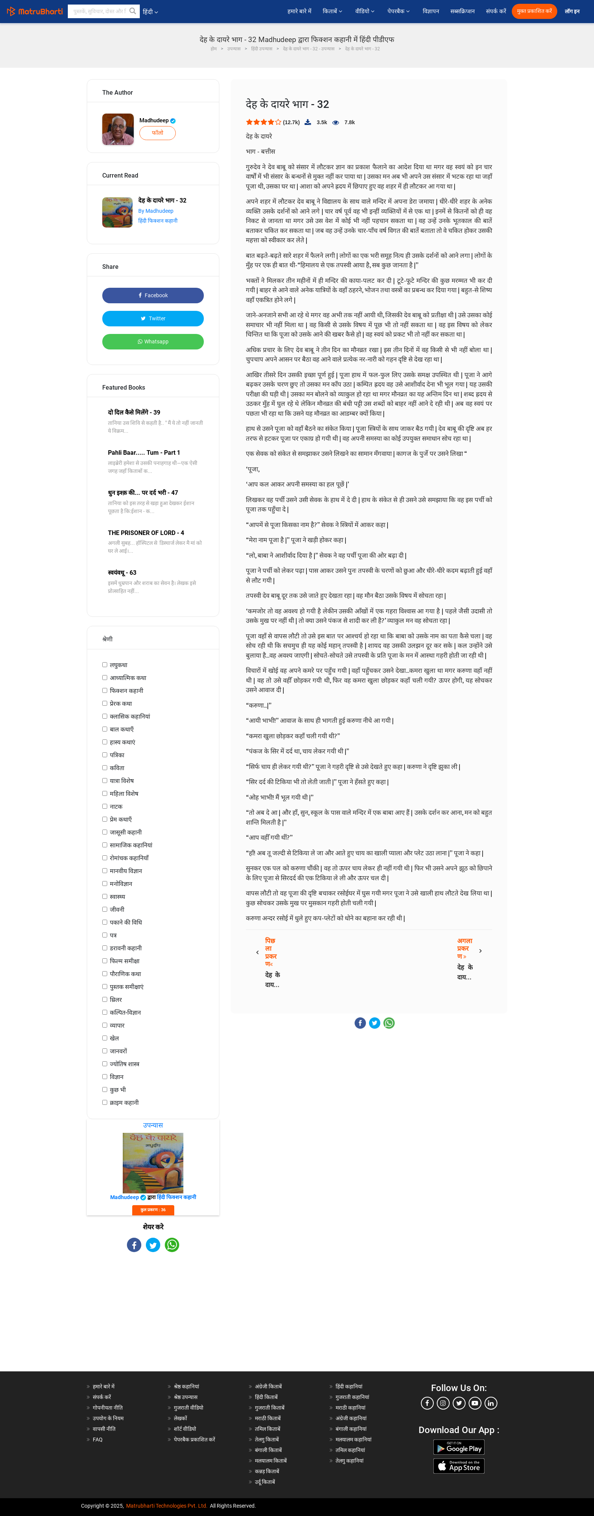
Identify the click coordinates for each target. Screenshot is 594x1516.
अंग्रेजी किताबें (268, 1386)
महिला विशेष (124, 793)
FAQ (98, 1439)
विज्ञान (116, 1077)
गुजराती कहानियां (352, 1397)
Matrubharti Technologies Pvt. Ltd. (167, 1506)
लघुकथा (118, 665)
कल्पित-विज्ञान (125, 1012)
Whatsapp (153, 341)
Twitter (153, 318)
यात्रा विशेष (122, 781)
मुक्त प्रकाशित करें (534, 11)
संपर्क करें (496, 11)
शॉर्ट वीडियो (185, 1429)
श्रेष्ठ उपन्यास (185, 1397)
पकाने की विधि (126, 922)
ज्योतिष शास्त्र (124, 1064)
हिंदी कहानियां (349, 1386)
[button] (133, 11)
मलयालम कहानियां (354, 1439)
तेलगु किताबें (267, 1439)
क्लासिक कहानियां (130, 716)
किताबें (333, 11)
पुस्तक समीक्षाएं (127, 986)
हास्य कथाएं (122, 742)
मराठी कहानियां (351, 1408)
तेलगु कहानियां (350, 1461)
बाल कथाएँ (122, 729)
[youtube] (475, 1403)
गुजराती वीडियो (188, 1408)
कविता (117, 768)
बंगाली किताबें (268, 1450)
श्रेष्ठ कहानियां (186, 1386)
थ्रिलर (116, 999)
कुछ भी (118, 1089)
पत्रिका (117, 755)
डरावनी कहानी (126, 948)
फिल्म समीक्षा (124, 961)
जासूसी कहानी (126, 832)
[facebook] (427, 1403)
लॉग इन (573, 12)
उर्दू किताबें (265, 1482)
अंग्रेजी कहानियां (351, 1418)
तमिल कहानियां (350, 1450)
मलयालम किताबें (271, 1461)
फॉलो (157, 132)
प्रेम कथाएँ (121, 819)
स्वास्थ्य (117, 896)
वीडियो (365, 11)
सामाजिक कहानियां (131, 845)
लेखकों (180, 1418)
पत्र (113, 935)
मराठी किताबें (268, 1418)
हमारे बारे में (299, 11)
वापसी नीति (104, 1429)
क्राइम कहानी (124, 1102)
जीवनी (117, 909)
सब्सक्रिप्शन (462, 11)
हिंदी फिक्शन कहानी (158, 221)
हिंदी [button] (150, 12)
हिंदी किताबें (266, 1397)
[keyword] (104, 11)
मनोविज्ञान (121, 883)
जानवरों (118, 1051)
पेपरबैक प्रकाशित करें (194, 1439)
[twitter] (459, 1403)
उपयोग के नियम (108, 1418)
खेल (114, 1038)
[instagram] (443, 1403)
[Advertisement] (153, 1318)
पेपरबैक (399, 11)
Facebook (153, 295)
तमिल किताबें (267, 1429)
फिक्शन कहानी (126, 690)
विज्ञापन (431, 11)
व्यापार (117, 1025)
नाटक (116, 806)
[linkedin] (491, 1403)
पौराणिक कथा (125, 974)
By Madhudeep (156, 211)
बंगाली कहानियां (351, 1429)
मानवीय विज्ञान (126, 871)
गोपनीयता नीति (108, 1408)
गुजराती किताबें (269, 1408)
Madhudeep (157, 120)
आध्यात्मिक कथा (128, 678)
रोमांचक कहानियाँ (129, 858)
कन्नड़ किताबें (267, 1471)
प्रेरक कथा (121, 703)
